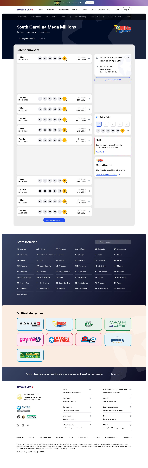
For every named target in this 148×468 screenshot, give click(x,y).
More (102, 9)
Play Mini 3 (101, 152)
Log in (126, 10)
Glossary (59, 437)
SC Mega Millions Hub (27, 39)
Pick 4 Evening (80, 17)
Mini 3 (93, 9)
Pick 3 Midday (36, 17)
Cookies (97, 437)
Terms (70, 437)
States (75, 9)
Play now (89, 3)
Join (117, 10)
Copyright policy (111, 437)
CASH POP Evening (115, 17)
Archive (42, 39)
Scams (31, 437)
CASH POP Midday (97, 17)
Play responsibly (45, 437)
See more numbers (54, 220)
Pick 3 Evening (51, 17)
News (85, 9)
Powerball (50, 9)
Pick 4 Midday (66, 17)
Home (40, 9)
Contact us (115, 374)
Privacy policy (83, 437)
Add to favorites (113, 80)
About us (20, 437)
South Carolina (22, 17)
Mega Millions (64, 9)
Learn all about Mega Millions (108, 175)
